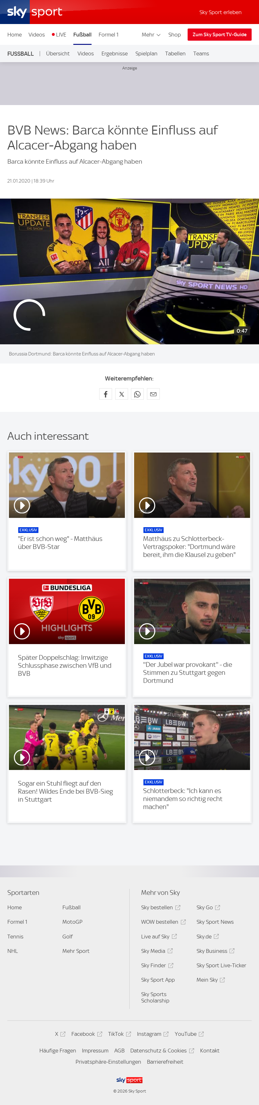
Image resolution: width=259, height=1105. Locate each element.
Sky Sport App (158, 980)
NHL (12, 951)
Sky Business (215, 952)
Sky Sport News (215, 922)
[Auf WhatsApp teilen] (137, 394)
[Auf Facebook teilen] (105, 394)
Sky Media (156, 952)
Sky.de (207, 937)
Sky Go (207, 908)
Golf (67, 936)
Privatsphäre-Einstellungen (108, 1062)
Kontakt (210, 1050)
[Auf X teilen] (121, 394)
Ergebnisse (114, 53)
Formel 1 (108, 34)
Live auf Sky (158, 937)
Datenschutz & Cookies (161, 1051)
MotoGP (72, 922)
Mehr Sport (76, 951)
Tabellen (175, 53)
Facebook (85, 1035)
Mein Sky (210, 981)
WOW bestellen (162, 923)
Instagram (152, 1035)
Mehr (151, 34)
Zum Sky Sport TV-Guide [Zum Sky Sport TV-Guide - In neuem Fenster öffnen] (220, 34)
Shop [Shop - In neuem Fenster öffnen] (174, 34)
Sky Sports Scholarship (155, 997)
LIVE (61, 34)
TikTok (118, 1035)
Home (14, 34)
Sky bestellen (159, 908)
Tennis (15, 936)
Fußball (82, 34)
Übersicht (58, 53)
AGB (119, 1050)
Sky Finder (156, 966)
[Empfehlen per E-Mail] (153, 394)
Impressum (95, 1050)
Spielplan (146, 53)
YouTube (188, 1035)
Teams (201, 53)
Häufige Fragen (57, 1050)
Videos (36, 34)
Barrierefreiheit (165, 1062)
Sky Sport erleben (220, 12)
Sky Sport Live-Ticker (221, 965)
